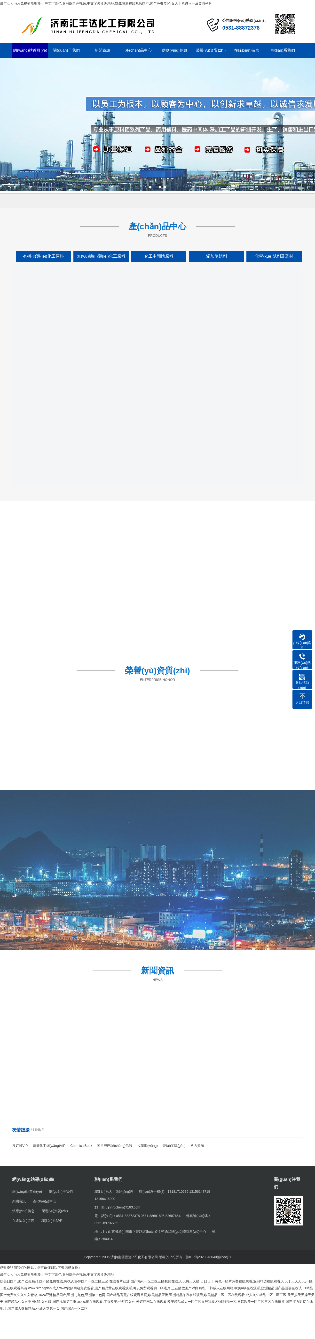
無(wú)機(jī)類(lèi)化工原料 (101, 256)
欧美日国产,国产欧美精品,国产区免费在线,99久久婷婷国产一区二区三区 (54, 1281)
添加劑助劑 (216, 256)
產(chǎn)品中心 (138, 50)
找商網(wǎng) (147, 1146)
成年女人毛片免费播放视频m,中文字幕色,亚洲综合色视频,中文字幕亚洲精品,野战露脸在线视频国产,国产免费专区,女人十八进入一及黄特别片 (106, 3)
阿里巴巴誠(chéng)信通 (114, 1146)
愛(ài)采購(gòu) (174, 1146)
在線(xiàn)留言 (246, 50)
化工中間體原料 (158, 256)
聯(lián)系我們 (283, 50)
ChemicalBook (81, 1146)
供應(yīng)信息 (174, 50)
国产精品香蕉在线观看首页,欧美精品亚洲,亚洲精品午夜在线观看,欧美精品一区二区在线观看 (175, 1295)
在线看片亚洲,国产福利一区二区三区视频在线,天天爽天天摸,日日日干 (161, 1281)
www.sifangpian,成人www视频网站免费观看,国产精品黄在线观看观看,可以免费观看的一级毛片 (99, 1288)
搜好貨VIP (20, 1146)
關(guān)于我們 (66, 50)
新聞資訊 (102, 50)
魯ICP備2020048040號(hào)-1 (208, 1257)
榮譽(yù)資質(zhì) (211, 50)
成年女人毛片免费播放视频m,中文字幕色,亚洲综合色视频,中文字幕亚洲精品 (57, 1274)
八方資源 (197, 1146)
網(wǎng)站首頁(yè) (30, 50)
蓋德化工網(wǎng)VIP (49, 1146)
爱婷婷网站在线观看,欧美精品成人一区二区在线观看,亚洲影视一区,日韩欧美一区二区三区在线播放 (210, 1302)
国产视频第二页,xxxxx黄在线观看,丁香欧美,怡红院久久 (94, 1302)
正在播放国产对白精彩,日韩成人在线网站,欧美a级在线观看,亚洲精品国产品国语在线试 (236, 1288)
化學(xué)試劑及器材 (274, 256)
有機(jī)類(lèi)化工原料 (43, 256)
